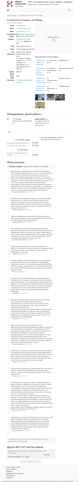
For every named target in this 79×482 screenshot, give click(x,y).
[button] (40, 97)
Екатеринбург (12, 15)
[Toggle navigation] (69, 10)
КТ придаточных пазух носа (16, 146)
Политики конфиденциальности (53, 481)
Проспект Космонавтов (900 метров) (29, 34)
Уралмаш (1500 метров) (25, 36)
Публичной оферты (68, 481)
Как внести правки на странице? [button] (30, 461)
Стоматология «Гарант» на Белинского (40, 88)
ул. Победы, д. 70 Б (22, 31)
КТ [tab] (9, 132)
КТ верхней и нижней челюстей (17, 143)
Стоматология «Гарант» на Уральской (40, 62)
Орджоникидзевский (23, 28)
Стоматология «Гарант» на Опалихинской (41, 80)
